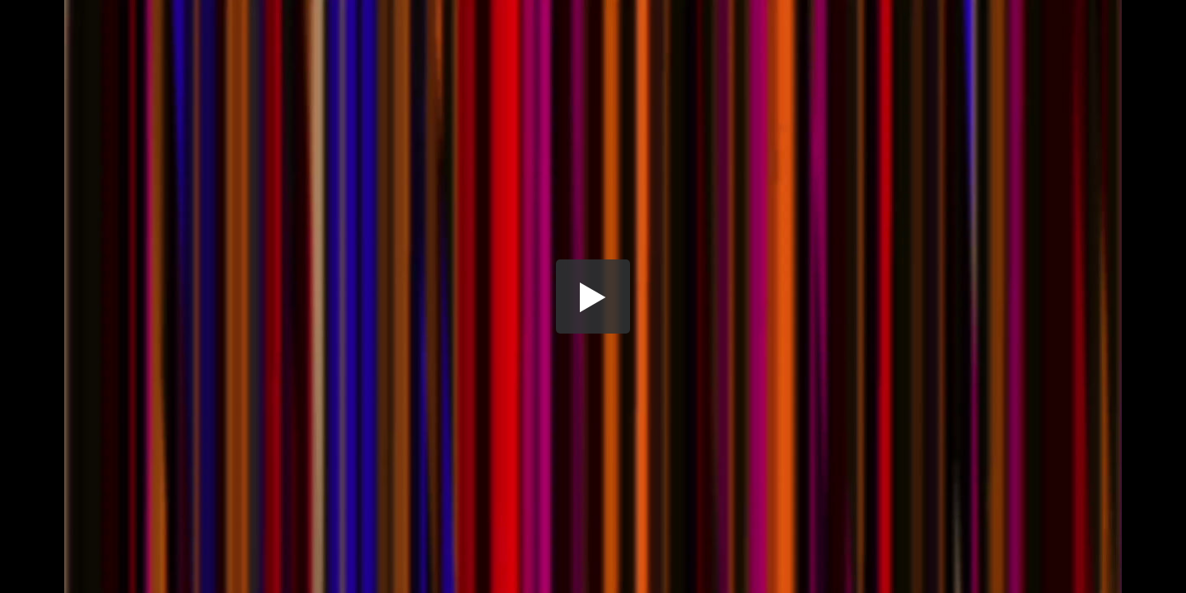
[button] (593, 296)
